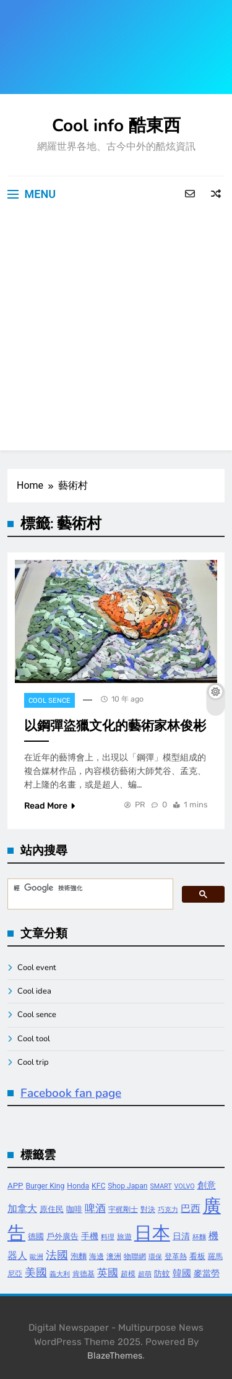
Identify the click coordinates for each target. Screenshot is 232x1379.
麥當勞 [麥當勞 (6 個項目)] (207, 1273)
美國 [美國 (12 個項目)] (36, 1272)
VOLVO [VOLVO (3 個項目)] (184, 1186)
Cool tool (33, 1038)
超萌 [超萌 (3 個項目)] (145, 1274)
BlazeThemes (114, 1356)
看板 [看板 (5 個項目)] (197, 1256)
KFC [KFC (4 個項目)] (98, 1186)
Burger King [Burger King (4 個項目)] (45, 1186)
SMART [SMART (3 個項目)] (160, 1186)
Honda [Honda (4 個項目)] (78, 1186)
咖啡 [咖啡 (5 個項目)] (74, 1209)
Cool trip (33, 1062)
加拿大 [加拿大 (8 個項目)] (22, 1208)
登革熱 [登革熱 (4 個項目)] (176, 1256)
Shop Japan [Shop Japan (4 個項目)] (127, 1186)
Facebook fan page (70, 1093)
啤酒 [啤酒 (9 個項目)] (95, 1208)
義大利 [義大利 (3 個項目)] (59, 1274)
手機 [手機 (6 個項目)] (89, 1236)
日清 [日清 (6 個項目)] (181, 1236)
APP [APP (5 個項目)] (15, 1185)
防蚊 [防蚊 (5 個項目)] (162, 1273)
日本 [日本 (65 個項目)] (152, 1233)
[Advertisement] (116, 334)
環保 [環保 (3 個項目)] (155, 1257)
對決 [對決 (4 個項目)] (147, 1209)
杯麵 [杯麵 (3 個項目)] (199, 1237)
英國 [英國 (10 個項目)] (107, 1272)
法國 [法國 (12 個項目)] (57, 1254)
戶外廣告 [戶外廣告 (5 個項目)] (62, 1236)
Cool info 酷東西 (116, 125)
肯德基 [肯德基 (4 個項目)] (83, 1273)
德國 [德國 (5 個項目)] (36, 1236)
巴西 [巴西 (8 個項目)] (190, 1208)
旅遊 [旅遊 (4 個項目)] (124, 1236)
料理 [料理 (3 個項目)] (107, 1237)
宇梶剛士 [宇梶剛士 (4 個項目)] (123, 1209)
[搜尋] (89, 888)
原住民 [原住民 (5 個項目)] (52, 1209)
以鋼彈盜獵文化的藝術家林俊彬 (115, 725)
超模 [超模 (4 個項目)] (128, 1273)
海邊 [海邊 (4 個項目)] (96, 1256)
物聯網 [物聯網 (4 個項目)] (135, 1256)
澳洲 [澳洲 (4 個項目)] (113, 1256)
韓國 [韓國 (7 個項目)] (182, 1273)
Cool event (36, 967)
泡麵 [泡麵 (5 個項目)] (79, 1256)
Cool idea (34, 991)
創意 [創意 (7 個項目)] (206, 1185)
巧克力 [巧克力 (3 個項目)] (168, 1210)
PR (140, 804)
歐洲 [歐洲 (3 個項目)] (36, 1257)
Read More (49, 806)
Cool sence (49, 701)
